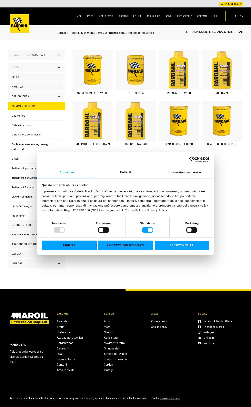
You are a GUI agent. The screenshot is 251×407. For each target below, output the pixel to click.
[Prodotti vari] (18, 215)
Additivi (123, 16)
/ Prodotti (73, 32)
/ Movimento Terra (91, 32)
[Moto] (36, 77)
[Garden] (36, 254)
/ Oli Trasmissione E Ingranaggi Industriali (128, 32)
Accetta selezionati (125, 245)
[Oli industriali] (36, 225)
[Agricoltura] (36, 96)
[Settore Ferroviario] (36, 234)
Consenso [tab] (66, 172)
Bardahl (61, 32)
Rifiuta (69, 245)
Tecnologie (153, 16)
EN (241, 16)
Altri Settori (106, 16)
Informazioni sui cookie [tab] (184, 172)
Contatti (202, 16)
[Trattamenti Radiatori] (23, 187)
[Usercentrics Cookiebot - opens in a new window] (192, 159)
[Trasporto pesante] (36, 244)
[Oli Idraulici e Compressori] (26, 134)
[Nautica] (36, 86)
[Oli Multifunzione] (21, 125)
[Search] (58, 55)
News (169, 16)
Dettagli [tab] (125, 172)
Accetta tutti (182, 245)
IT (235, 16)
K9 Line (137, 16)
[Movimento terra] (36, 106)
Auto (79, 16)
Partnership (184, 16)
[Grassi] (15, 158)
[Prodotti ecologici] (22, 206)
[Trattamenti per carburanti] (26, 168)
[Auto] (36, 67)
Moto (90, 16)
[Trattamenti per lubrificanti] (26, 177)
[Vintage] (36, 263)
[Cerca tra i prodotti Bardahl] (33, 55)
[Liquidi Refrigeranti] (22, 196)
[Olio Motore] (18, 115)
